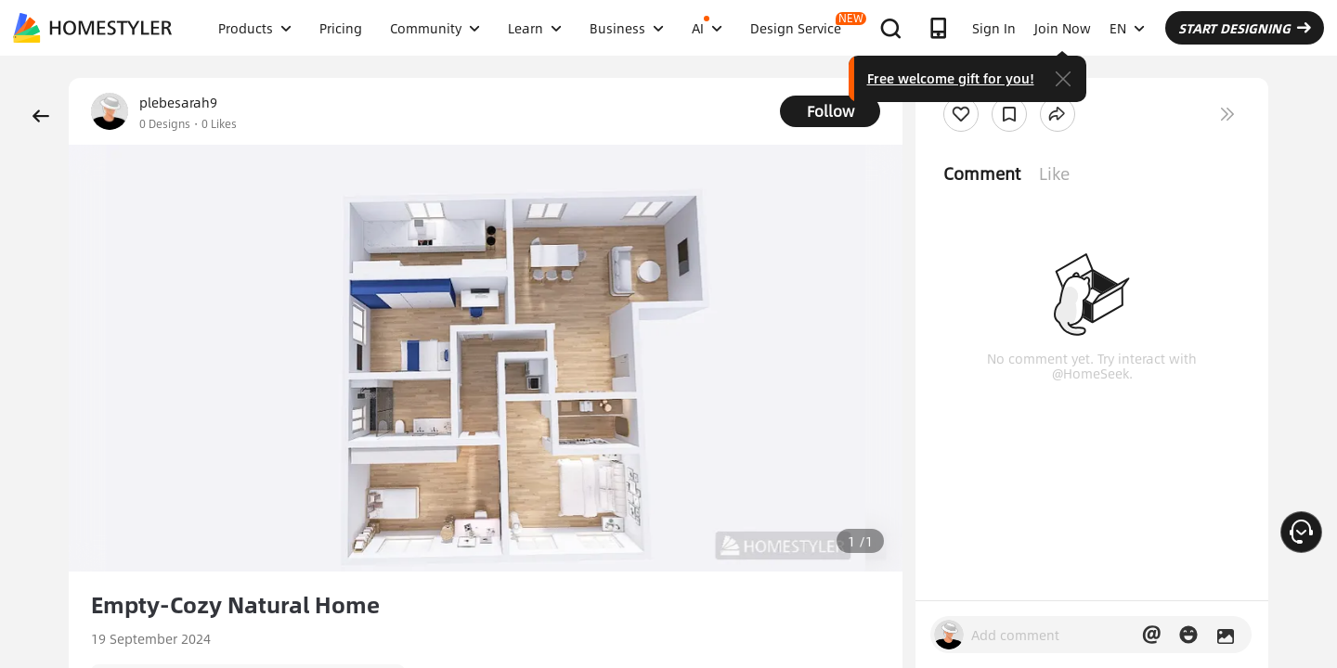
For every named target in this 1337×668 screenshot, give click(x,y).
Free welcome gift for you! (950, 78)
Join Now (1062, 28)
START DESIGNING (1244, 28)
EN (1127, 28)
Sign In (994, 28)
